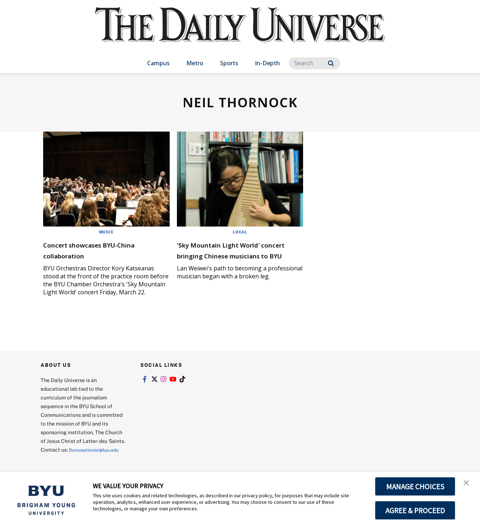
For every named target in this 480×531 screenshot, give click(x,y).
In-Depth (267, 63)
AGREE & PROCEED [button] (415, 510)
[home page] (240, 32)
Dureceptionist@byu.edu (70, 458)
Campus (158, 63)
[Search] (315, 63)
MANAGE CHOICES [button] (415, 486)
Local (240, 231)
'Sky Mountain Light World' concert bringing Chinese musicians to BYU (234, 255)
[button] (468, 484)
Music (106, 231)
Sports (229, 63)
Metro (194, 63)
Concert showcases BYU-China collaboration (95, 249)
